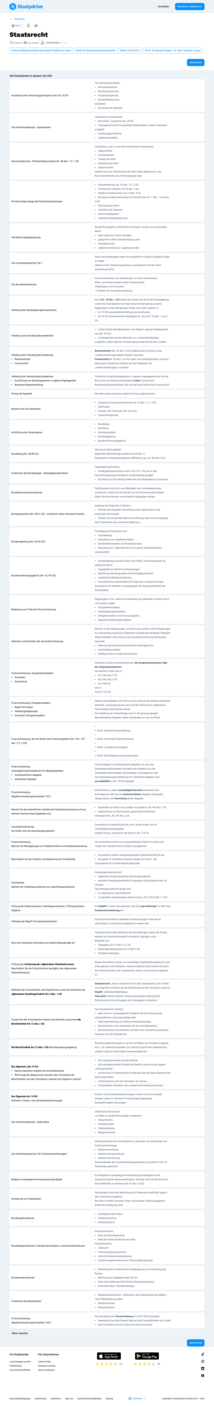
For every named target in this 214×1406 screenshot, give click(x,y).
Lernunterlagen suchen (20, 1361)
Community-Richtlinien (20, 1370)
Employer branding (46, 1366)
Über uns (69, 1398)
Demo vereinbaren (46, 1370)
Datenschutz (41, 1398)
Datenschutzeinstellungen (90, 1398)
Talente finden (44, 1361)
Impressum (56, 1398)
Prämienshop (16, 1366)
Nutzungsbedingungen (20, 1398)
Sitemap (109, 1398)
